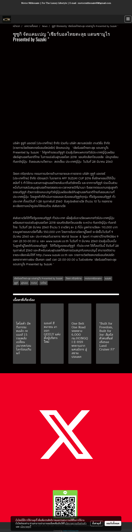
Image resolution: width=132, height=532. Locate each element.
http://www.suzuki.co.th (52, 254)
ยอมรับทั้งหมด (112, 523)
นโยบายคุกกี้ (25, 526)
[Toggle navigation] (128, 19)
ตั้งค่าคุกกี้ (96, 523)
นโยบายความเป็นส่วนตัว (75, 523)
